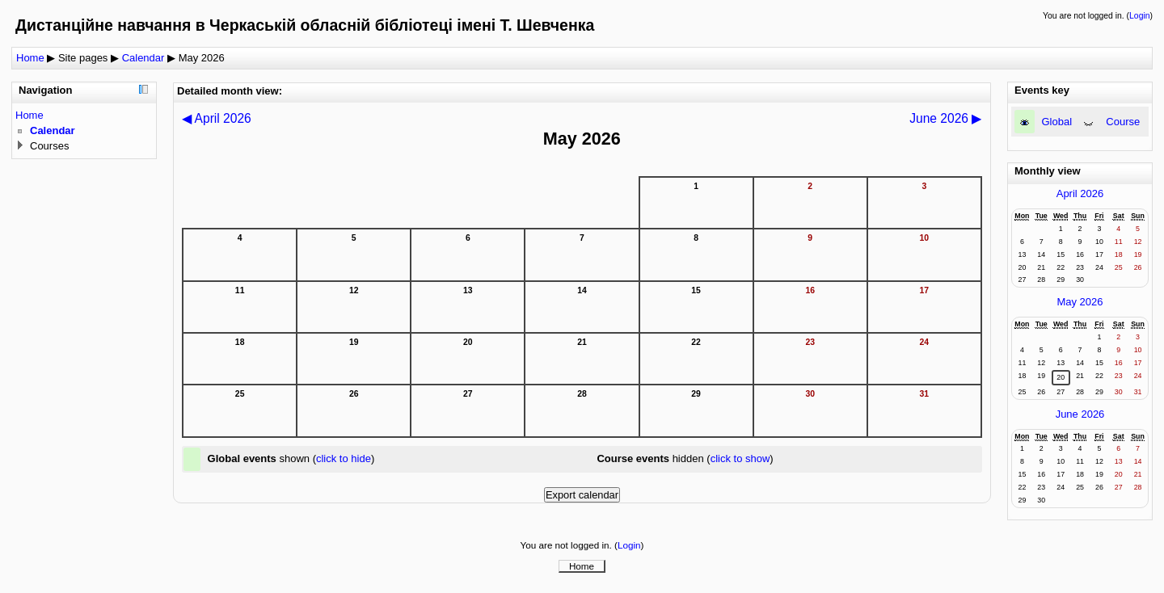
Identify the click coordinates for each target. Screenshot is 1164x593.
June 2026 (1080, 414)
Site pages (83, 58)
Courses (49, 146)
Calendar (143, 58)
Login (1139, 15)
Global (1057, 122)
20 (1060, 377)
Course (1123, 122)
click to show (740, 458)
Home (30, 58)
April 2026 (1080, 193)
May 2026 (202, 58)
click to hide (343, 458)
